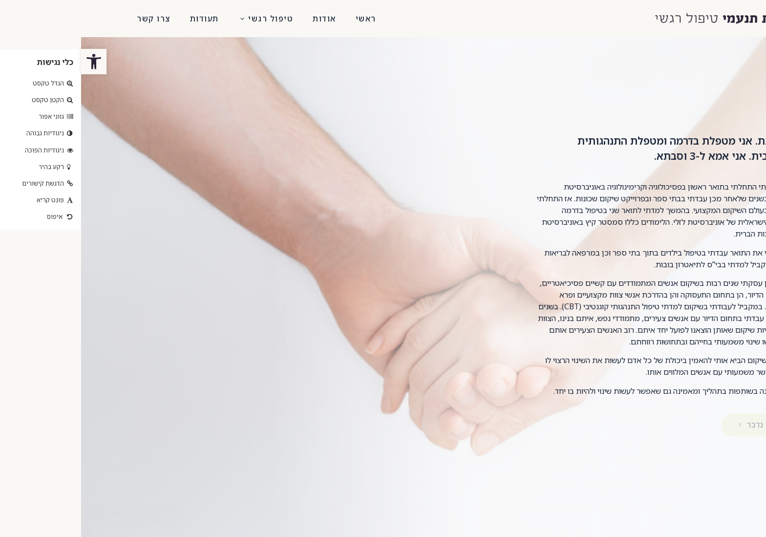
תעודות (123, 18)
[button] (54, 516)
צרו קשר (72, 18)
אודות (243, 18)
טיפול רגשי (185, 18)
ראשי (285, 18)
